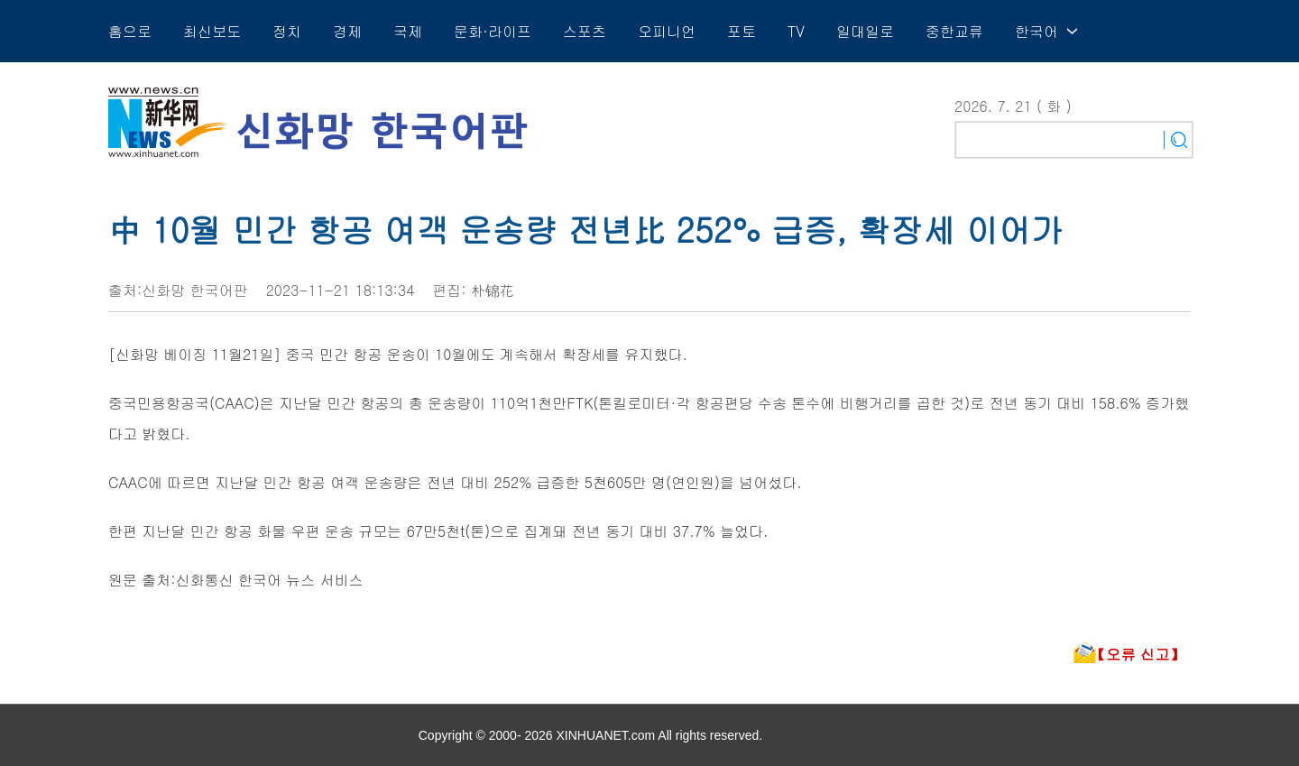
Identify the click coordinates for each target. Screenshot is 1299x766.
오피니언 (667, 31)
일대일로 (865, 31)
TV (796, 31)
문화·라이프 (492, 31)
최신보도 (212, 31)
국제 (407, 31)
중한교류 (954, 31)
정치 (286, 31)
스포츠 (584, 31)
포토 (741, 31)
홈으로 (130, 31)
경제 (347, 31)
